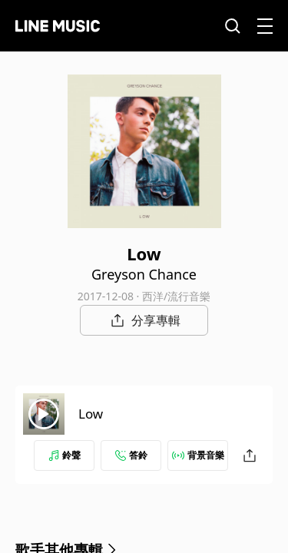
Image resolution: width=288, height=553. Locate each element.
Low (90, 413)
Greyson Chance (144, 274)
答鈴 (131, 455)
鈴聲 (64, 455)
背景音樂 (198, 455)
